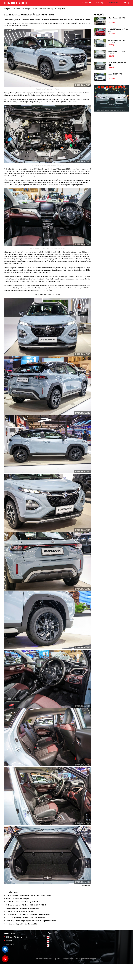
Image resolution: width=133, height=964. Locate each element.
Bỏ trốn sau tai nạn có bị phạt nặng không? (20, 911)
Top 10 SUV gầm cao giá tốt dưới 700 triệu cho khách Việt (25, 917)
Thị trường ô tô (27, 9)
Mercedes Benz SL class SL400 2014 (116, 53)
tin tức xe (113, 3)
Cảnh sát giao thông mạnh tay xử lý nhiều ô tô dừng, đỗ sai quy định (28, 895)
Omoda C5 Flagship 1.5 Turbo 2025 (118, 30)
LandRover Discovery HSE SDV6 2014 (116, 41)
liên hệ (126, 3)
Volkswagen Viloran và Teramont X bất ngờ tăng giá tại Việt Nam (28, 914)
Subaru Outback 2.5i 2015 (116, 18)
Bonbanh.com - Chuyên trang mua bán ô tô (82, 959)
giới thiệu (100, 3)
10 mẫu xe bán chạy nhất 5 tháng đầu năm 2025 (21, 924)
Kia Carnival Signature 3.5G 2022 (117, 64)
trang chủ (86, 3)
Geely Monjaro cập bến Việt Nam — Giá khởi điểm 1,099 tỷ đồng (27, 905)
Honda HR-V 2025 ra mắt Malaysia (17, 898)
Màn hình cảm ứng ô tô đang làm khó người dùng (22, 908)
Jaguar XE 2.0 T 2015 (115, 74)
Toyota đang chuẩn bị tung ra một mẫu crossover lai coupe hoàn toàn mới (31, 921)
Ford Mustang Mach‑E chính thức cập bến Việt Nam (23, 902)
